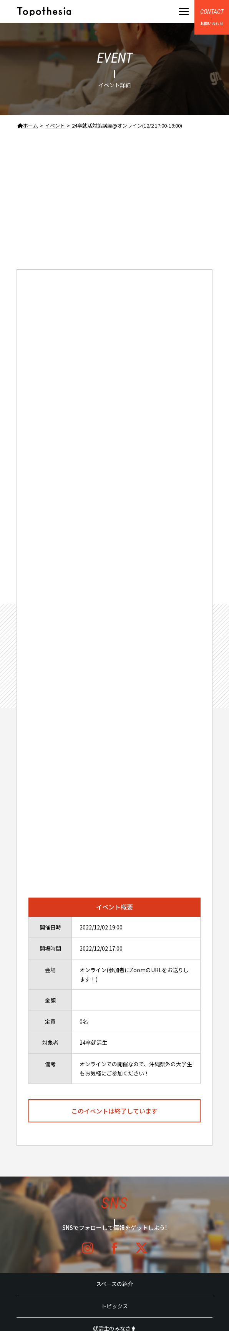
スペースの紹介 (114, 1284)
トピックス (114, 1306)
